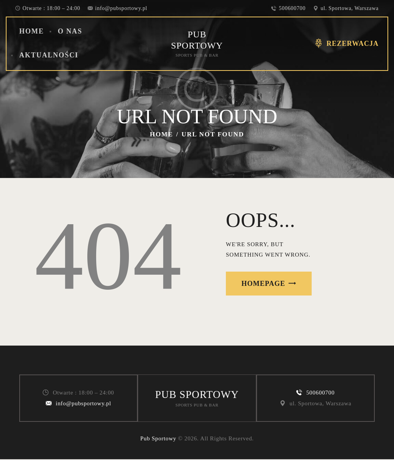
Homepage (263, 283)
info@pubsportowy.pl (83, 404)
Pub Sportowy (158, 439)
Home (162, 134)
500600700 (320, 393)
